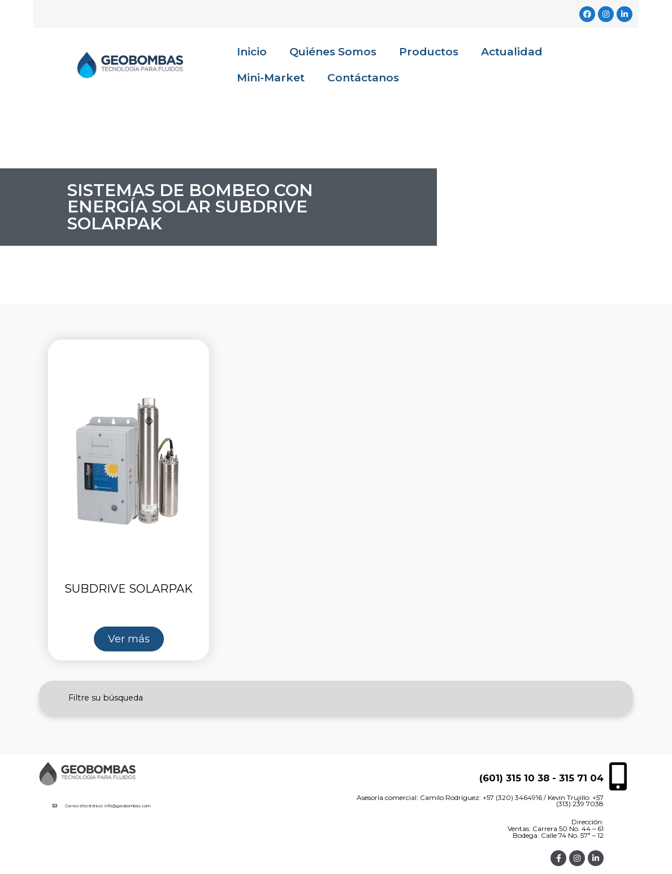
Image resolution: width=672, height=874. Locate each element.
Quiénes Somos (332, 51)
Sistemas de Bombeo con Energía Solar (190, 198)
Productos (428, 51)
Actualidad (512, 51)
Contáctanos (363, 77)
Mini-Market (271, 77)
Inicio (252, 51)
